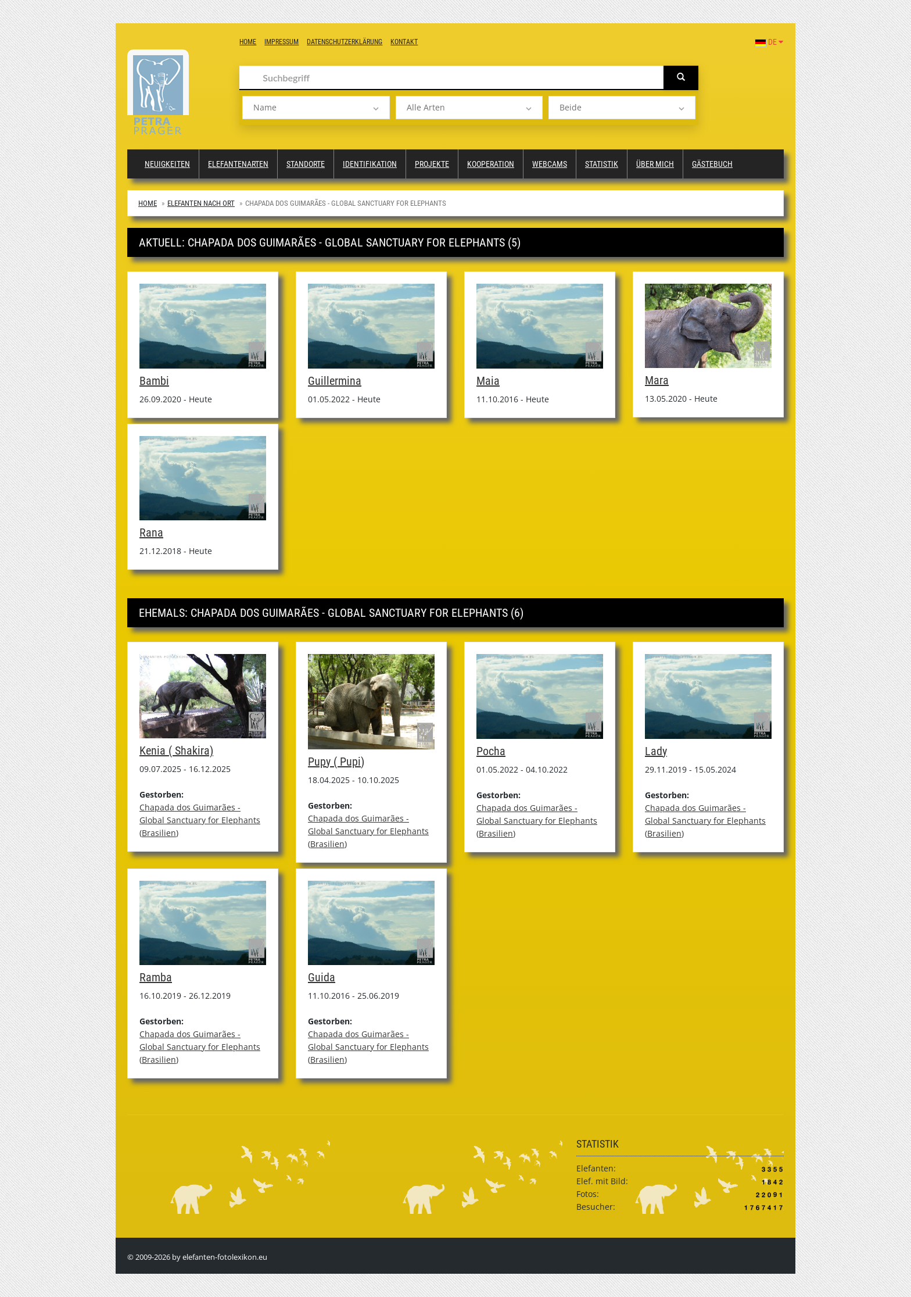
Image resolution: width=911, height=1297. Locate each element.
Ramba (155, 977)
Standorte (305, 164)
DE (769, 42)
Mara (657, 380)
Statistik (601, 164)
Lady (656, 751)
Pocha (490, 751)
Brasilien (159, 832)
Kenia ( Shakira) (176, 751)
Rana (151, 532)
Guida (321, 977)
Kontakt (404, 42)
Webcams (549, 164)
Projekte (432, 164)
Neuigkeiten (167, 164)
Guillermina (334, 381)
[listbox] (315, 107)
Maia (488, 381)
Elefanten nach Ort (201, 203)
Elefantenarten (238, 164)
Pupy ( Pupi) (336, 762)
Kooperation (490, 164)
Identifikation (370, 164)
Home (247, 42)
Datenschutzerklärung (344, 42)
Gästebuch (712, 164)
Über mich (655, 164)
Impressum (281, 42)
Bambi (154, 381)
